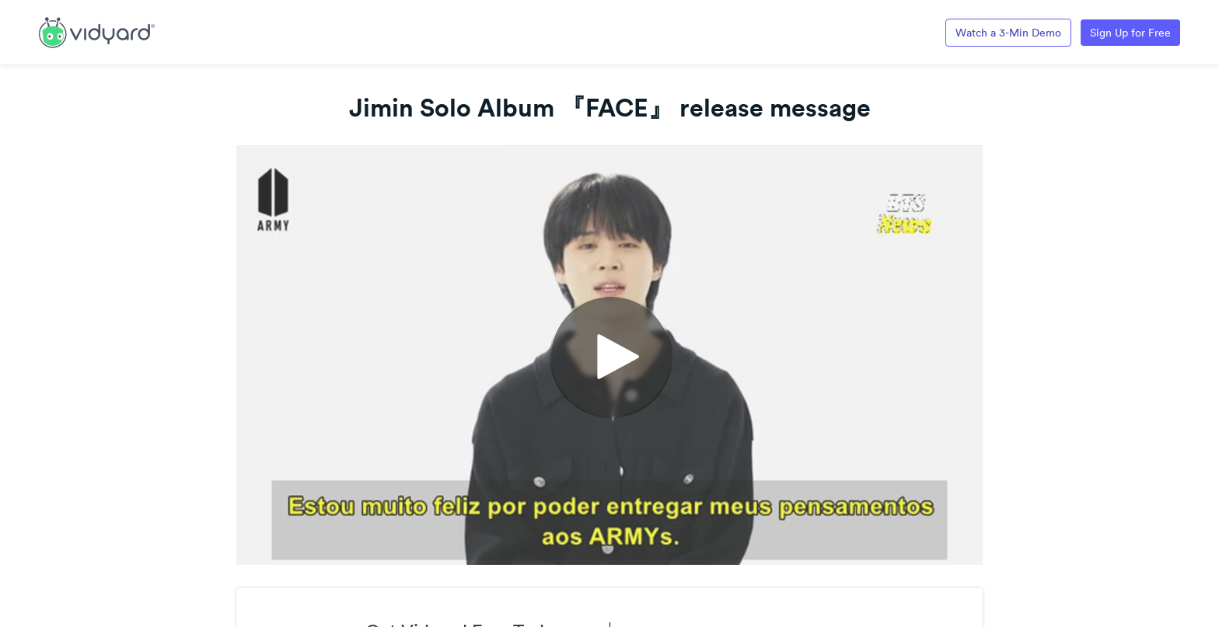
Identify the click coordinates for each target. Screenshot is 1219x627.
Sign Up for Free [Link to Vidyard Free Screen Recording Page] (1130, 33)
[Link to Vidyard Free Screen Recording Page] (97, 31)
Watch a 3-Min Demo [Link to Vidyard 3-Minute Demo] (1008, 33)
